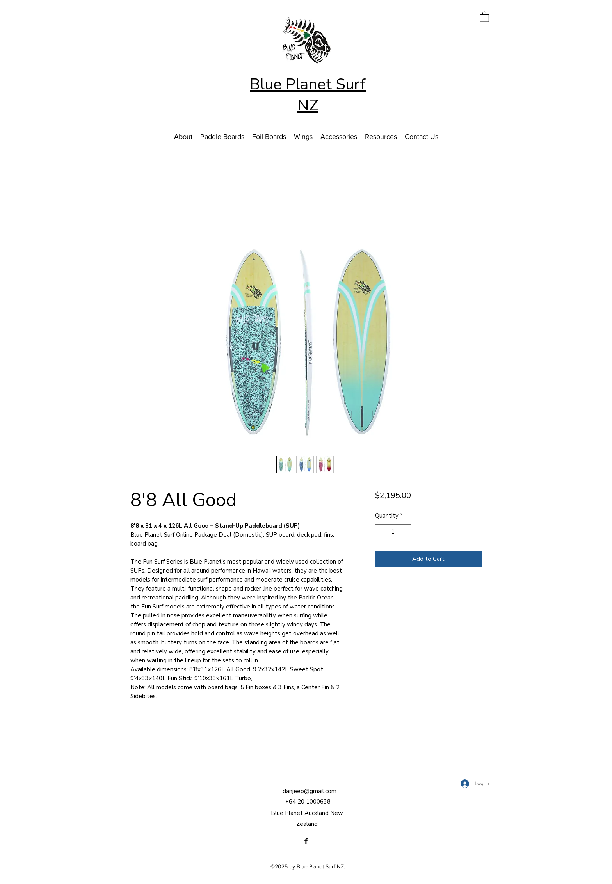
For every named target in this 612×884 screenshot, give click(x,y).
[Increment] (404, 532)
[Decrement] (381, 532)
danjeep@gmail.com (309, 791)
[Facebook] (306, 841)
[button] (484, 16)
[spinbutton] (392, 532)
